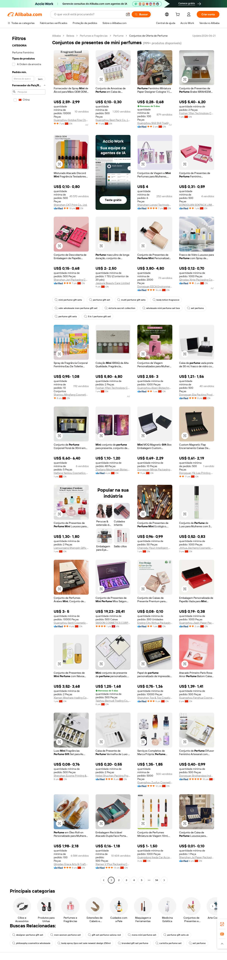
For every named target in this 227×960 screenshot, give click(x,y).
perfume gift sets (66, 316)
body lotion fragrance (166, 299)
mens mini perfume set (142, 934)
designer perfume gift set (27, 934)
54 (156, 880)
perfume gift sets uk (176, 934)
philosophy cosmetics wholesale (31, 943)
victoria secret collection (120, 308)
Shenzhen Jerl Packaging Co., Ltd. (71, 279)
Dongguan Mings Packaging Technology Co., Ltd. (154, 469)
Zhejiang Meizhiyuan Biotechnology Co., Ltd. (113, 469)
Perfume (118, 35)
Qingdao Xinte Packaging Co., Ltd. (196, 279)
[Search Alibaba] (88, 14)
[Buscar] (141, 14)
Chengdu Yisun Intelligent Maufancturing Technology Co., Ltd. (154, 547)
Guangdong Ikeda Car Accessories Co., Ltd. (154, 857)
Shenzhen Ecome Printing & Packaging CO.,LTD (71, 775)
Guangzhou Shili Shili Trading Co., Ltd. (154, 123)
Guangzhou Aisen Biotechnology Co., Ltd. (154, 387)
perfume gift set (99, 299)
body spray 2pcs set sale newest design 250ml (84, 943)
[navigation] (29, 458)
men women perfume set (65, 934)
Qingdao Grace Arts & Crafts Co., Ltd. (71, 864)
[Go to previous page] (103, 880)
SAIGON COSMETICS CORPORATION (113, 622)
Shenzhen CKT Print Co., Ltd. (70, 204)
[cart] (178, 14)
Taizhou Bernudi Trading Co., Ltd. (113, 700)
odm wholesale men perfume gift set (76, 308)
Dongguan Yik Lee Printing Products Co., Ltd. (196, 472)
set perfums (195, 308)
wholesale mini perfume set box (161, 308)
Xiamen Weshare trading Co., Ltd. (71, 697)
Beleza (70, 35)
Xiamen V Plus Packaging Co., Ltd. (113, 864)
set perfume (197, 943)
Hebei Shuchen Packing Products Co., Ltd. (113, 775)
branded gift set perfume (133, 943)
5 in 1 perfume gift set (97, 316)
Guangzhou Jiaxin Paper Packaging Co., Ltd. (196, 622)
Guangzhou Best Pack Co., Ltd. (113, 120)
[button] (128, 14)
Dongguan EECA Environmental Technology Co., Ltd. (154, 286)
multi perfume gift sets (131, 299)
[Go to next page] (164, 880)
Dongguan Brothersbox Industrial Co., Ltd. (196, 775)
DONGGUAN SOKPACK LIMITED (196, 204)
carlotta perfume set (168, 943)
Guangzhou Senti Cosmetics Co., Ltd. (71, 622)
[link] (222, 924)
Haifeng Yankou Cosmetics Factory (71, 472)
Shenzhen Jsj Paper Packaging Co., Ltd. (196, 857)
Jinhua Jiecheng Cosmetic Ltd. (196, 547)
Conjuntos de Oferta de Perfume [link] (148, 35)
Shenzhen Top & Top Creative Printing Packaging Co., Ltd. (154, 697)
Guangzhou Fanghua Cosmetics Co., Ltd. (196, 697)
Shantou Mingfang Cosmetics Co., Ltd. (71, 394)
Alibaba (56, 35)
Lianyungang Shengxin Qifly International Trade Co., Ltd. (71, 547)
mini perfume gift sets (68, 299)
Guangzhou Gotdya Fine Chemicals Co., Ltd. (71, 120)
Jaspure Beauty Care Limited (113, 283)
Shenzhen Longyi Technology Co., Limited (154, 204)
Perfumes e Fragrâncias (94, 35)
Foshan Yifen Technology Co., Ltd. (196, 113)
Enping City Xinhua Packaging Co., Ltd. (154, 622)
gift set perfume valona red (104, 934)
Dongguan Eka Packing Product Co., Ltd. (196, 394)
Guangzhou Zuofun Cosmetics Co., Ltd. (154, 782)
